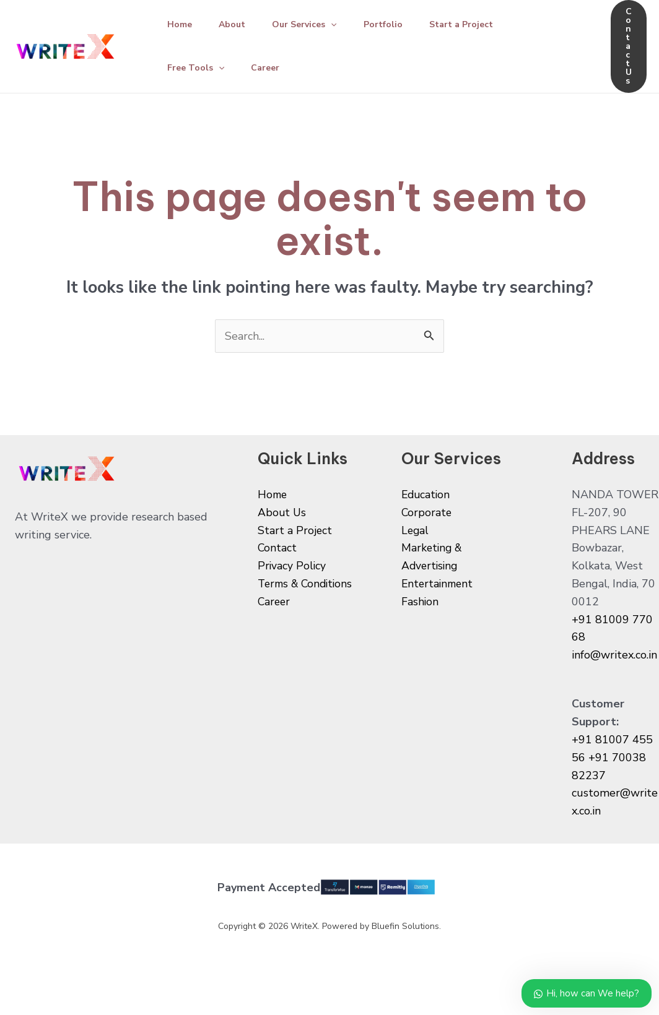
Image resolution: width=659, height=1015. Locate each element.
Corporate (427, 512)
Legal (415, 530)
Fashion (420, 601)
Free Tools (196, 68)
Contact (277, 547)
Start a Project (474, 24)
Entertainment (438, 583)
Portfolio (392, 24)
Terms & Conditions (308, 583)
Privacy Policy (292, 565)
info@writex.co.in (614, 654)
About (236, 24)
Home (180, 24)
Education (426, 494)
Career (269, 68)
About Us (282, 512)
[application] (338, 24)
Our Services (311, 24)
